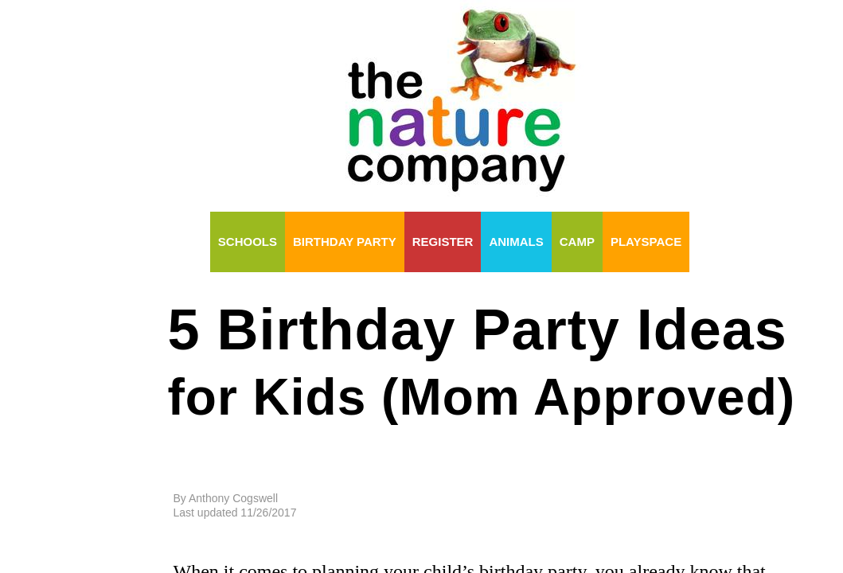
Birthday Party (344, 241)
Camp (577, 241)
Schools (247, 241)
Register (443, 241)
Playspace (646, 241)
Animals (516, 241)
